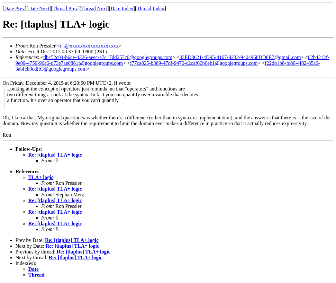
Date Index (122, 8)
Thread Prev (65, 8)
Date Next (38, 8)
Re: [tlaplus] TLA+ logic (55, 155)
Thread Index (150, 8)
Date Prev (14, 8)
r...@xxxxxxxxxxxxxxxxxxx (89, 45)
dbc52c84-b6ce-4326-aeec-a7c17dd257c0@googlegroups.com (107, 57)
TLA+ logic (40, 177)
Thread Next (94, 8)
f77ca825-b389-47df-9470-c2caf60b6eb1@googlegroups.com (194, 63)
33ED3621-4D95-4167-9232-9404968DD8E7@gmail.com (240, 57)
